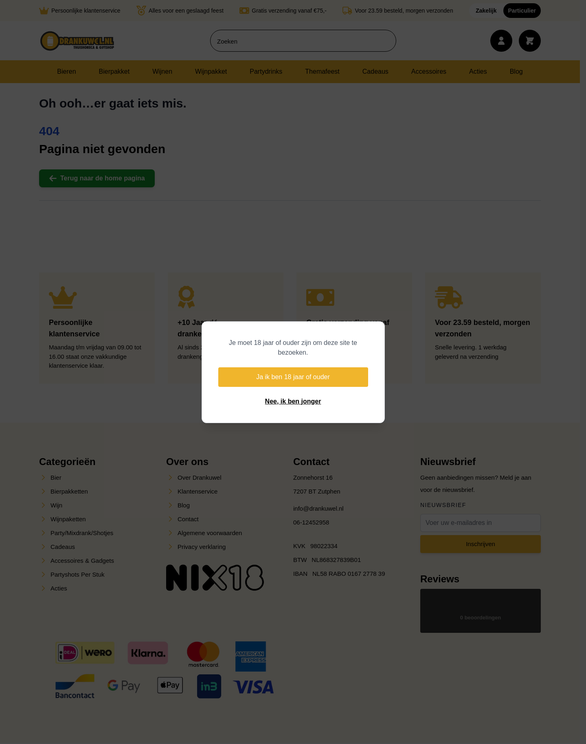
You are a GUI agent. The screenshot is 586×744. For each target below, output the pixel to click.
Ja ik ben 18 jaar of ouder (293, 376)
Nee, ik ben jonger (293, 401)
